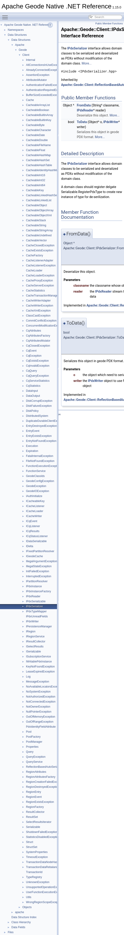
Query (30, 751)
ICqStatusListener (37, 536)
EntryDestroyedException (41, 426)
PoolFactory (33, 736)
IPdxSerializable (36, 601)
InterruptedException (38, 576)
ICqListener (33, 526)
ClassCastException (38, 315)
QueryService (34, 761)
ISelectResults (35, 646)
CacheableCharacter (38, 130)
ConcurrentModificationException (46, 325)
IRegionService (35, 636)
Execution (32, 446)
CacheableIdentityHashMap (42, 170)
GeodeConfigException (40, 481)
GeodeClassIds (35, 476)
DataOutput (33, 395)
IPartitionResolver (37, 581)
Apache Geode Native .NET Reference (27, 24)
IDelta (29, 546)
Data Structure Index (23, 917)
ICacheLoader (34, 511)
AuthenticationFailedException (44, 85)
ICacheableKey (35, 501)
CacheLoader (34, 270)
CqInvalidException (37, 365)
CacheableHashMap (38, 155)
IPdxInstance (34, 586)
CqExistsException (37, 360)
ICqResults (32, 531)
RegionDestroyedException (42, 786)
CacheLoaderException (40, 275)
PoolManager (34, 741)
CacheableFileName (38, 145)
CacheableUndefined (39, 235)
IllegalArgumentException (41, 561)
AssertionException (37, 75)
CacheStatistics (35, 290)
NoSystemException (38, 691)
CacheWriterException (39, 305)
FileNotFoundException (40, 461)
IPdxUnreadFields (37, 616)
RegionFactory (35, 807)
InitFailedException (37, 571)
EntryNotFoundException (41, 441)
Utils (28, 897)
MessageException (37, 681)
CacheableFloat (35, 150)
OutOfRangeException (39, 721)
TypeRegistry (34, 877)
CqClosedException (38, 345)
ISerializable (33, 651)
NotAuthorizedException (40, 696)
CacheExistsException (39, 250)
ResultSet (32, 817)
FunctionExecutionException (43, 466)
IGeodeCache (34, 556)
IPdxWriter (32, 621)
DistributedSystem (37, 415)
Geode (23, 50)
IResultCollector (35, 641)
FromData (84, 105)
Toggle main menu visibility (6, 15)
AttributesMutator (36, 80)
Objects (27, 907)
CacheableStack (36, 220)
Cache (30, 100)
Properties (32, 746)
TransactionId (34, 872)
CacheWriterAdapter (38, 300)
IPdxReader (33, 596)
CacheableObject (36, 205)
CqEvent (31, 350)
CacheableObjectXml (39, 215)
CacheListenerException (41, 265)
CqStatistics (33, 385)
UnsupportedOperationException (46, 887)
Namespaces (16, 29)
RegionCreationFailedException (45, 781)
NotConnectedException (40, 701)
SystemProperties (37, 852)
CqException (33, 355)
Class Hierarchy (21, 922)
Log (28, 676)
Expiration (32, 451)
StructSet (31, 847)
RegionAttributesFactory (40, 776)
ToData (82, 122)
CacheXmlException (38, 310)
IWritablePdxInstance (39, 661)
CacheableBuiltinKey (38, 120)
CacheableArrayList (38, 105)
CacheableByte (35, 125)
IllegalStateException (39, 566)
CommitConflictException (41, 320)
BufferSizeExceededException (44, 95)
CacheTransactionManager (42, 295)
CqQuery (31, 370)
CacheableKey (35, 190)
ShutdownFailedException (42, 832)
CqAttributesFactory (38, 335)
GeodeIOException (37, 491)
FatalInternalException (39, 456)
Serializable (33, 827)
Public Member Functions (109, 23)
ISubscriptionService (38, 656)
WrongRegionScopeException (44, 902)
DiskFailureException (39, 405)
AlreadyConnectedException (43, 70)
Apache (19, 44)
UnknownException (37, 882)
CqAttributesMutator (38, 340)
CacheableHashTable (39, 165)
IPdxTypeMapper (36, 611)
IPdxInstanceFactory (38, 591)
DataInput (32, 390)
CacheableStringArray (39, 230)
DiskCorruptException (39, 400)
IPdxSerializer (34, 606)
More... (86, 63)
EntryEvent (32, 431)
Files (10, 932)
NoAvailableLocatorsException (44, 686)
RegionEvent (34, 796)
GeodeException (36, 486)
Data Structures (17, 34)
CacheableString (36, 225)
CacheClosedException (40, 245)
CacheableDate (35, 135)
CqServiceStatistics (37, 380)
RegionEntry (33, 791)
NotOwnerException (38, 706)
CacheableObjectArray (40, 210)
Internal (30, 60)
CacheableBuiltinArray (39, 115)
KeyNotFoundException (40, 666)
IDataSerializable (36, 541)
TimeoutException (37, 857)
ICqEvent (31, 521)
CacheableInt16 (35, 175)
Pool (28, 731)
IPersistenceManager (39, 626)
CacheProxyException (39, 280)
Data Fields (18, 927)
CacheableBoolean (37, 110)
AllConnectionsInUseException (44, 65)
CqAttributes (33, 330)
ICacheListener (35, 506)
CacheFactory (34, 255)
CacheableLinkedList (38, 200)
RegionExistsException (40, 802)
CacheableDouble (37, 140)
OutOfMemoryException (40, 716)
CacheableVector (36, 240)
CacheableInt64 (35, 185)
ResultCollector (35, 812)
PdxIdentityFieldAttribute (41, 726)
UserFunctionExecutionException (46, 892)
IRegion (30, 631)
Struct (29, 842)
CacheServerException (40, 285)
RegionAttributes (36, 771)
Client (25, 55)
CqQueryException (37, 375)
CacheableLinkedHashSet (42, 195)
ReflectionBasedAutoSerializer (44, 766)
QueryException (35, 756)
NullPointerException (38, 711)
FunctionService (36, 471)
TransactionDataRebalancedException (49, 867)
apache (19, 912)
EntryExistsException (39, 436)
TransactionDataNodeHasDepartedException (53, 862)
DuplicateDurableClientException (46, 420)
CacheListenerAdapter (39, 260)
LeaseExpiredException (40, 671)
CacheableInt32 (35, 180)
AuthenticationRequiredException (46, 90)
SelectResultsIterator (38, 822)
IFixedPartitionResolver (40, 551)
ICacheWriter (34, 516)
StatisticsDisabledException (42, 837)
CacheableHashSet (37, 160)
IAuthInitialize (34, 496)
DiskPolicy (32, 410)
